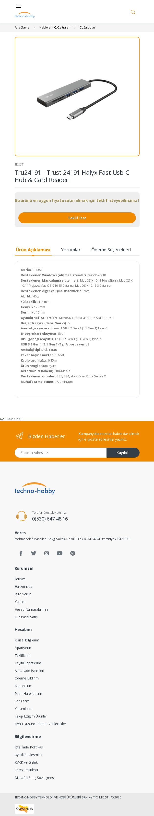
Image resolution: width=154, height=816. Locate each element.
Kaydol (122, 452)
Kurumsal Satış (26, 617)
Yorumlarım (24, 708)
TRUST (19, 164)
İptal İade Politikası (29, 747)
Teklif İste (77, 218)
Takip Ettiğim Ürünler (31, 716)
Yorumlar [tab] (71, 250)
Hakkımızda (24, 586)
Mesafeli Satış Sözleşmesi (35, 777)
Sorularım (22, 701)
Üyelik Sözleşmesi (28, 754)
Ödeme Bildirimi (27, 678)
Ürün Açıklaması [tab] (33, 250)
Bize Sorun (23, 594)
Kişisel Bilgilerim (27, 640)
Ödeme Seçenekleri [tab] (111, 250)
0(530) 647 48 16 (50, 518)
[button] (133, 11)
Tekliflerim (23, 655)
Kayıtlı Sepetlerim (28, 663)
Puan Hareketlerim (29, 693)
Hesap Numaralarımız (31, 609)
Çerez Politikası (26, 769)
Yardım (20, 601)
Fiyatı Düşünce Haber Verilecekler (40, 723)
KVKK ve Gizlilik (26, 762)
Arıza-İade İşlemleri (29, 670)
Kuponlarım (24, 685)
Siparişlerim (23, 647)
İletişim (20, 579)
